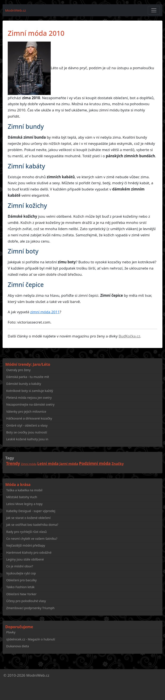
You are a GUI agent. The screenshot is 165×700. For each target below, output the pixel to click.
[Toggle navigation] (154, 10)
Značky (118, 463)
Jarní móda (69, 463)
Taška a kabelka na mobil (24, 490)
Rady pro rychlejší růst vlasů (26, 532)
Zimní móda (29, 464)
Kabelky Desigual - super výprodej (30, 511)
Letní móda (48, 463)
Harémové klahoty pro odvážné (29, 552)
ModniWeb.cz (37, 675)
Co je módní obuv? (19, 566)
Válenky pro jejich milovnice (26, 411)
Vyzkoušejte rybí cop (21, 573)
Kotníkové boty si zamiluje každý (29, 391)
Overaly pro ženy (18, 370)
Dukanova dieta (17, 646)
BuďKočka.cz (129, 336)
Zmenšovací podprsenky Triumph (30, 608)
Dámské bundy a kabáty (23, 384)
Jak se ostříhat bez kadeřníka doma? (32, 525)
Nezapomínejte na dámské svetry (30, 404)
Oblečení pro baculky (21, 580)
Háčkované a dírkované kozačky (29, 418)
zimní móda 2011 (45, 311)
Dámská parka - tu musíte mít (27, 377)
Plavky (10, 632)
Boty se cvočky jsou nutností (26, 432)
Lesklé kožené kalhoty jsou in (27, 439)
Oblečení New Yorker (21, 594)
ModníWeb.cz (15, 10)
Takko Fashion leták (20, 587)
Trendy (13, 463)
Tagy (9, 457)
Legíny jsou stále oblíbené (25, 559)
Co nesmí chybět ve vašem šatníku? (31, 539)
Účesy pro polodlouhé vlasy (26, 601)
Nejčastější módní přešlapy (25, 545)
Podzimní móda (95, 463)
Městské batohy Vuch (21, 497)
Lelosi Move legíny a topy (24, 504)
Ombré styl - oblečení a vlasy (26, 425)
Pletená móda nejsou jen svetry (29, 398)
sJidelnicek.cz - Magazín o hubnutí (30, 639)
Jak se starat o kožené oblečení (28, 518)
